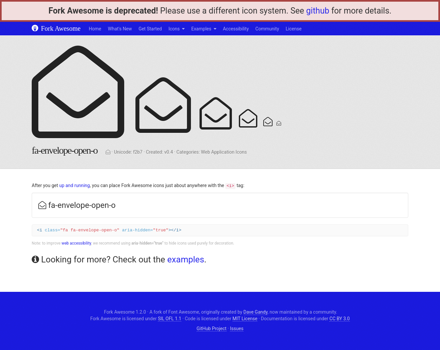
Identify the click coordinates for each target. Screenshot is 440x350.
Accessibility (236, 28)
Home (95, 28)
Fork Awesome (56, 28)
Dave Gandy (255, 312)
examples (185, 259)
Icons (174, 28)
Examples (201, 28)
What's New (120, 28)
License (294, 28)
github (317, 11)
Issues (236, 328)
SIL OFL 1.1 (169, 318)
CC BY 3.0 (339, 318)
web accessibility (76, 243)
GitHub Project (212, 328)
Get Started (150, 28)
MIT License (245, 318)
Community (267, 28)
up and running (74, 185)
